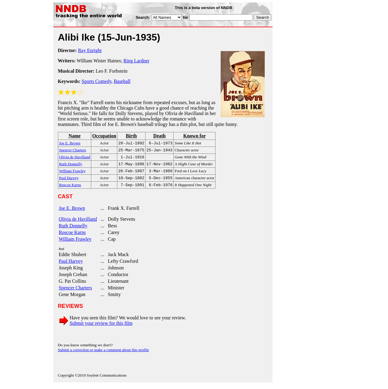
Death (159, 135)
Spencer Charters (75, 292)
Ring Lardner (136, 60)
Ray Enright (90, 50)
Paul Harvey (71, 265)
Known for (194, 135)
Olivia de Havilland (78, 223)
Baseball (122, 81)
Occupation (104, 135)
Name (75, 135)
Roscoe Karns (72, 236)
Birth (131, 135)
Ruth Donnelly (73, 229)
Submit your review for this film (101, 327)
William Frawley (75, 243)
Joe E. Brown (72, 212)
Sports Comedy (96, 81)
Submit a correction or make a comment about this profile (103, 354)
